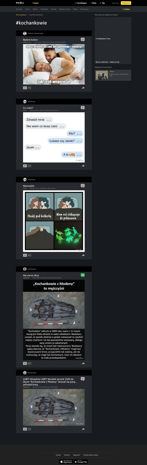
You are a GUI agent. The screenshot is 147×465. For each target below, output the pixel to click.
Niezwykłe (28, 186)
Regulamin (76, 455)
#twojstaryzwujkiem (60, 42)
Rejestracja (126, 3)
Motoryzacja (84, 9)
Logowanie (115, 3)
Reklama (67, 455)
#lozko (50, 188)
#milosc (36, 42)
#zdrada (42, 110)
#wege (44, 42)
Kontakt (58, 455)
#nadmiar (47, 110)
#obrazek (32, 110)
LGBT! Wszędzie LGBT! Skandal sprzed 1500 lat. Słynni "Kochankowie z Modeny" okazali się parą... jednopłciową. (49, 382)
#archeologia (43, 278)
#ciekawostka (43, 188)
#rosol (40, 42)
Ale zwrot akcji (31, 275)
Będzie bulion (30, 39)
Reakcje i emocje (64, 9)
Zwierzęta (19, 9)
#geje (56, 387)
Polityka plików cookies (90, 455)
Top (103, 3)
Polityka (53, 9)
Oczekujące (82, 3)
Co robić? (28, 108)
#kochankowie (51, 42)
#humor (37, 110)
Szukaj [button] (127, 9)
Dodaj (35, 3)
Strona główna (21, 15)
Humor (27, 9)
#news (52, 387)
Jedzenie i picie (27, 42)
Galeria (35, 9)
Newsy (75, 9)
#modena (59, 278)
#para (53, 188)
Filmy (94, 3)
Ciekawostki (44, 9)
